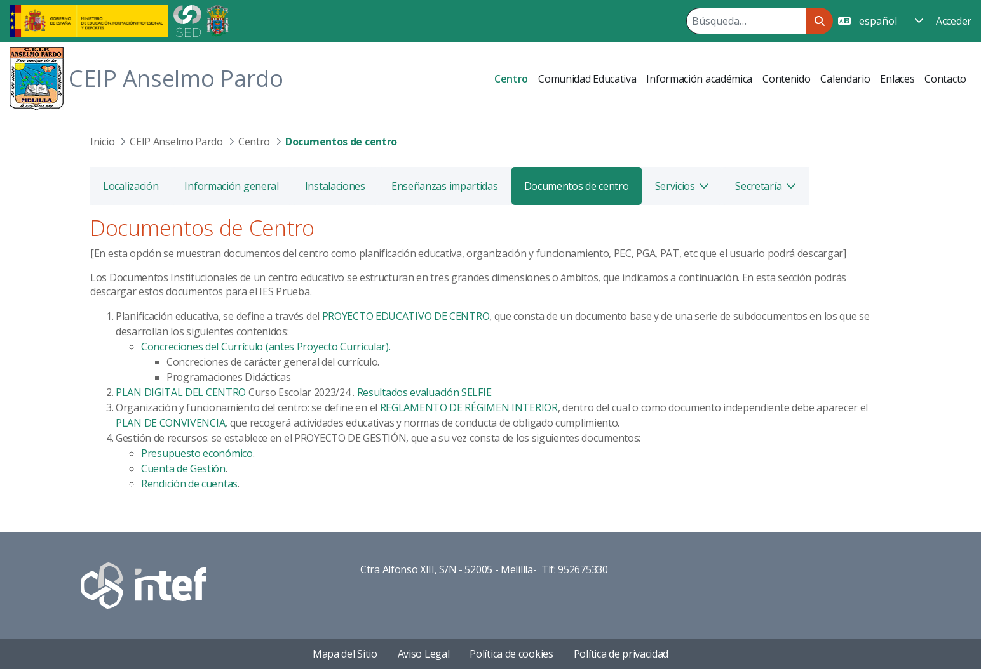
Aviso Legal (424, 654)
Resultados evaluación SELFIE (424, 392)
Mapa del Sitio (345, 654)
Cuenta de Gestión (183, 468)
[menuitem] (511, 79)
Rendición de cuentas (189, 484)
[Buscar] (746, 21)
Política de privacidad (621, 654)
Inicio (102, 142)
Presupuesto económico (197, 453)
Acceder (953, 21)
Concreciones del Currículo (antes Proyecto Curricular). (266, 347)
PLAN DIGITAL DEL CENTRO (181, 392)
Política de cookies (511, 654)
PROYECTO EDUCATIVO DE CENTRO (406, 316)
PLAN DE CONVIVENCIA (170, 423)
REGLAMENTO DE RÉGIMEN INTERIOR (469, 407)
